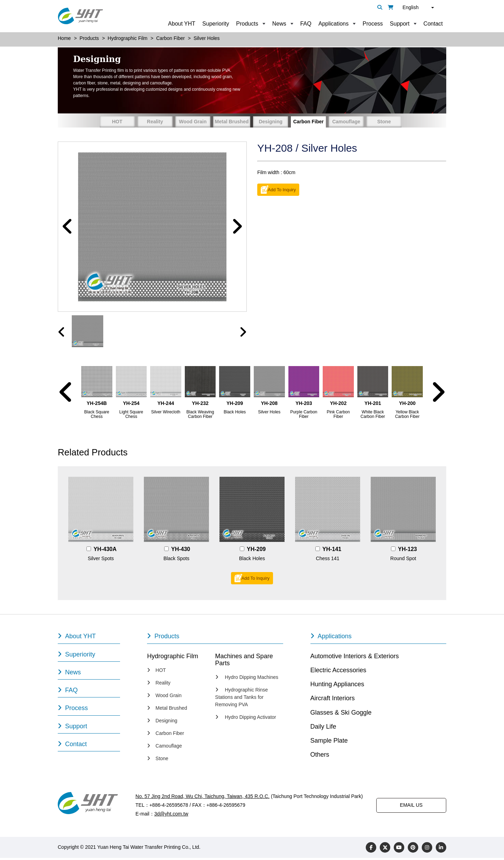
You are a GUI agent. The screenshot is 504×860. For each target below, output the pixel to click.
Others (319, 756)
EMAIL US (411, 807)
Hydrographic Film (172, 657)
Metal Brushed (231, 121)
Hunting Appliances (337, 686)
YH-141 (331, 551)
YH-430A (105, 551)
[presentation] (62, 334)
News (279, 24)
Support (400, 24)
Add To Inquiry (282, 189)
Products (247, 24)
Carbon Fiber (308, 121)
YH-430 (180, 551)
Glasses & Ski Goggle (341, 714)
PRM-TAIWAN (265, 849)
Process (373, 24)
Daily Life (323, 728)
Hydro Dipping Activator (245, 719)
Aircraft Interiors (332, 700)
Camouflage (346, 121)
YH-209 (256, 551)
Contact (433, 24)
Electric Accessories (338, 671)
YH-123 (407, 551)
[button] (67, 227)
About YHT (181, 24)
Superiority (215, 24)
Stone (384, 121)
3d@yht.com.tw (171, 816)
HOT (117, 121)
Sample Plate (329, 742)
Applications (333, 24)
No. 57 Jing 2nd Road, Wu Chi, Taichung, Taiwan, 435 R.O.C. (202, 798)
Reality (155, 121)
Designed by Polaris (224, 849)
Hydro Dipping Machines (246, 679)
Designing (270, 121)
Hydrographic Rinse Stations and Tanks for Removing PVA (241, 699)
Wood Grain (192, 121)
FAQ (306, 24)
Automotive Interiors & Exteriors (354, 657)
